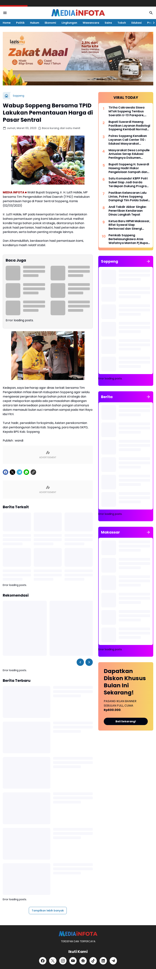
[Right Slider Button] (152, 22)
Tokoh (122, 23)
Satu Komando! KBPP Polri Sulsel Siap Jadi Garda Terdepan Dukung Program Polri (129, 182)
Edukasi (136, 23)
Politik (20, 23)
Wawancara (91, 23)
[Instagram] (63, 960)
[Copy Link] (33, 472)
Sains (108, 23)
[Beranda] (6, 95)
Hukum (34, 23)
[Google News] (83, 960)
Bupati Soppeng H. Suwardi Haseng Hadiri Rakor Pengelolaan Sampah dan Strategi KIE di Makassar (129, 168)
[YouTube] (73, 960)
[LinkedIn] (103, 960)
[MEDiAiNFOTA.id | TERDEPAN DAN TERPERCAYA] (78, 934)
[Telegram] (19, 472)
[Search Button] (151, 12)
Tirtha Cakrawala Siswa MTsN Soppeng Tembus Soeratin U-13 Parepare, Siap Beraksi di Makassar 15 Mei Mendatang (129, 111)
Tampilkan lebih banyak (48, 910)
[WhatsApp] (26, 472)
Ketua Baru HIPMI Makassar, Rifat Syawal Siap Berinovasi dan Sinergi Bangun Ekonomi (129, 225)
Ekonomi (50, 23)
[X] (12, 472)
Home (7, 23)
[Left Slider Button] (80, 662)
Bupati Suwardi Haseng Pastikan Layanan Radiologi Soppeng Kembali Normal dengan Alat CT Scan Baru (129, 125)
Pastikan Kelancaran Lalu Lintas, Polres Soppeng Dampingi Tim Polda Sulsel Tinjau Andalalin (128, 196)
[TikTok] (93, 960)
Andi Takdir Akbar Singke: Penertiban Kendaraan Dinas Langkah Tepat (127, 210)
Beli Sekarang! (125, 721)
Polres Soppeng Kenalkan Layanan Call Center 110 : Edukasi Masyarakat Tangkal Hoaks (128, 140)
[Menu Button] (5, 12)
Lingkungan (69, 23)
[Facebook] (5, 472)
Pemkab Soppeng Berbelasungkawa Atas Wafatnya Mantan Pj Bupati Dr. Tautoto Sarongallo (129, 239)
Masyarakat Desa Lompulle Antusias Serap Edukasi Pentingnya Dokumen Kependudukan (129, 154)
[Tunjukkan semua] (148, 261)
